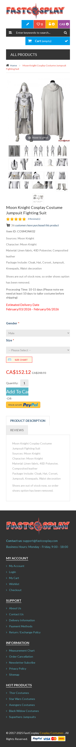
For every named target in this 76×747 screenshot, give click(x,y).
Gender (12, 323)
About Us (15, 608)
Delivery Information (22, 620)
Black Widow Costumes (24, 711)
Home (13, 65)
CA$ (62, 24)
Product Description (27, 420)
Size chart (21, 359)
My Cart (14, 578)
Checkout (15, 590)
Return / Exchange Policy (25, 632)
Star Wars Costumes (22, 698)
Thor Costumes (19, 692)
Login (12, 572)
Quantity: (12, 383)
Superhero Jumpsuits (22, 717)
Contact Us (16, 614)
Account (52, 24)
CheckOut (28, 24)
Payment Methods (20, 626)
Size (10, 340)
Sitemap (14, 674)
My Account (16, 566)
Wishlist (14, 584)
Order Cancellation (21, 656)
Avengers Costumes (22, 705)
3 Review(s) (34, 218)
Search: (10, 32)
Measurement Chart (22, 650)
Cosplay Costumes (52, 733)
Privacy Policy (17, 668)
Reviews (17, 430)
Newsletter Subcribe (22, 662)
